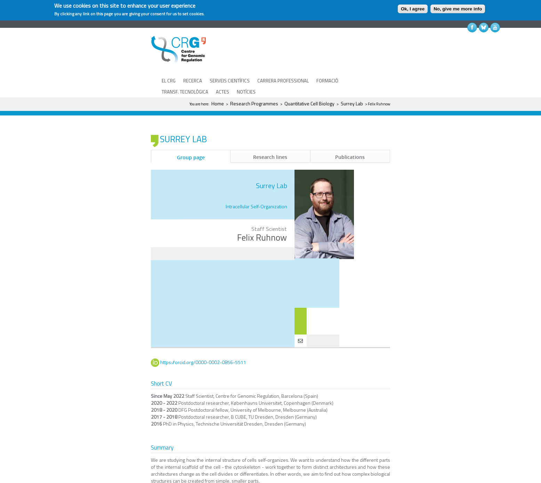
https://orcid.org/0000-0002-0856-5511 (203, 341)
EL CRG (169, 80)
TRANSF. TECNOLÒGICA (185, 91)
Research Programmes (254, 103)
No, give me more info (458, 8)
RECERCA (192, 80)
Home (217, 103)
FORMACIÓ (327, 80)
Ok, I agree (413, 8)
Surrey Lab (352, 103)
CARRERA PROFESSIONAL (283, 80)
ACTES (222, 91)
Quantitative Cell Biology (309, 103)
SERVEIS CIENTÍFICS (230, 80)
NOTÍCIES (246, 91)
